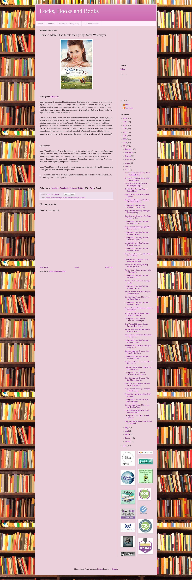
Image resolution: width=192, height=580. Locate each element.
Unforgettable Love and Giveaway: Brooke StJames (137, 401)
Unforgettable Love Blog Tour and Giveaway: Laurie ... (137, 303)
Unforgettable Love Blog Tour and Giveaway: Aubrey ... (137, 341)
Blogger (114, 569)
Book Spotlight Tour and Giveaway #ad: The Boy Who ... (137, 406)
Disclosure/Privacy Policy (69, 24)
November (129, 153)
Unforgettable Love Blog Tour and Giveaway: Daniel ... (137, 249)
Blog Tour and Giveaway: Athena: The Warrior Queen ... (138, 368)
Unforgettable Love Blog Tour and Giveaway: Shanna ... (137, 222)
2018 (125, 146)
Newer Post (44, 267)
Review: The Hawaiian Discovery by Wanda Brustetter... (137, 330)
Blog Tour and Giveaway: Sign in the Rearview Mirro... (137, 228)
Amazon (54, 97)
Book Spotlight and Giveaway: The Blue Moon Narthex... (137, 379)
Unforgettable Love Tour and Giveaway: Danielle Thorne (135, 374)
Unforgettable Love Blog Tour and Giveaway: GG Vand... (137, 287)
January (128, 441)
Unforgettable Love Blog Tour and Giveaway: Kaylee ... (137, 357)
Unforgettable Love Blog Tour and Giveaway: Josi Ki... (137, 276)
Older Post (109, 267)
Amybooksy (129, 108)
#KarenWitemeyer (56, 197)
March (127, 434)
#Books (48, 197)
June (127, 170)
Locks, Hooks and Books (69, 11)
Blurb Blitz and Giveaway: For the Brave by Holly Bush (137, 260)
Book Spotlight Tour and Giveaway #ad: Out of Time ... (137, 298)
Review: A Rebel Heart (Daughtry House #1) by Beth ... (136, 266)
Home (40, 24)
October (128, 156)
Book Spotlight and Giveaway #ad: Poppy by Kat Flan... (137, 352)
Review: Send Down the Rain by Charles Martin (136, 190)
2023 (125, 129)
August (128, 163)
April (127, 431)
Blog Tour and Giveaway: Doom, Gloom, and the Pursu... (136, 325)
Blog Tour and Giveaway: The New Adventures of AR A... (137, 201)
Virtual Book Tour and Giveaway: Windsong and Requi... (136, 185)
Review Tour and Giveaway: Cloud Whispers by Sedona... (137, 314)
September (129, 160)
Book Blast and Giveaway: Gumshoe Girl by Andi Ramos (137, 384)
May (127, 428)
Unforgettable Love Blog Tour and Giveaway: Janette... (137, 244)
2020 (125, 139)
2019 (125, 143)
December (129, 149)
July (126, 166)
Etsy (91, 188)
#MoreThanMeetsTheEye (71, 197)
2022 (125, 132)
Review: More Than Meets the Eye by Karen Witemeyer (138, 293)
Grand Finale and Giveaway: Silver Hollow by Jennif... (137, 411)
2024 (125, 125)
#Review (82, 197)
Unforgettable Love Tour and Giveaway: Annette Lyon (135, 320)
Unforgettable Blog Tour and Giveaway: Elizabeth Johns (135, 206)
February (128, 438)
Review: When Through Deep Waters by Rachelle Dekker (137, 174)
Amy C (127, 105)
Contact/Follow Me (91, 24)
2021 (125, 136)
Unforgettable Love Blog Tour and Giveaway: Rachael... (137, 239)
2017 (125, 446)
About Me (51, 24)
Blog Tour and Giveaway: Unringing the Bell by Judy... (137, 390)
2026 (125, 118)
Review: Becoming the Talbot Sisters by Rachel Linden (137, 179)
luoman (99, 569)
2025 (125, 122)
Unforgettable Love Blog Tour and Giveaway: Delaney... (137, 233)
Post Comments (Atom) (57, 271)
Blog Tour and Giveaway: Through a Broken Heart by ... (137, 212)
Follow (122, 69)
